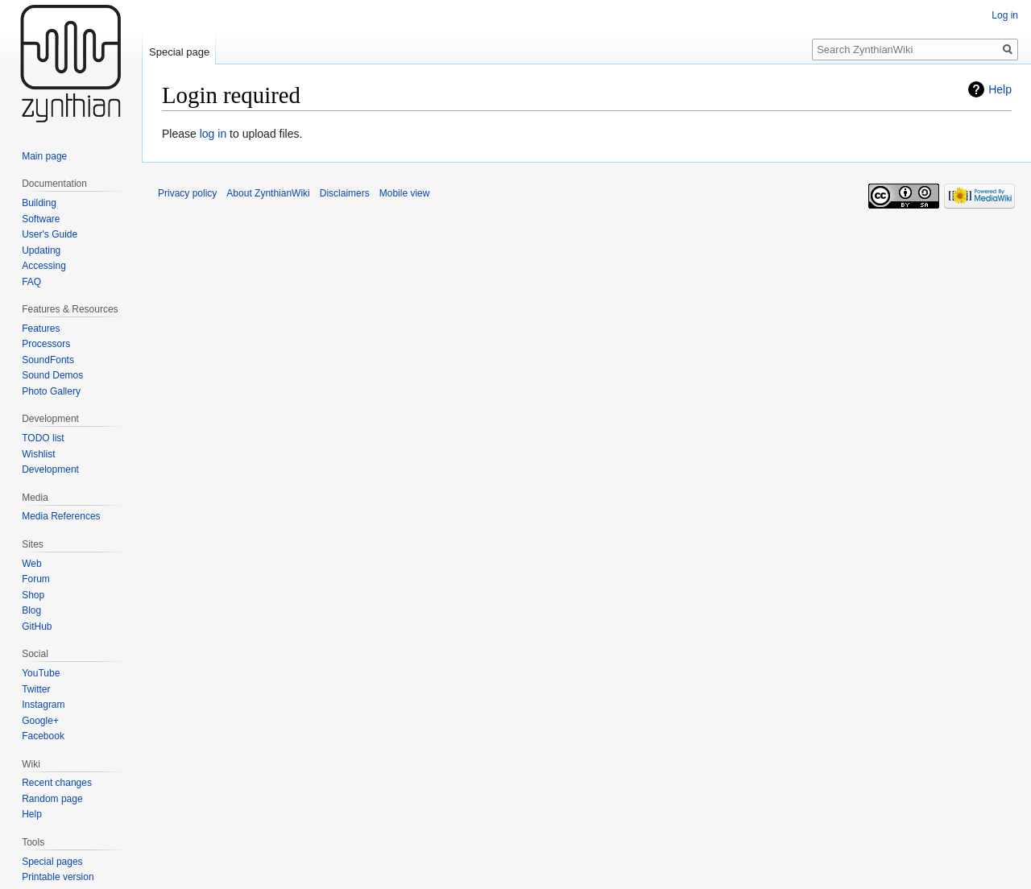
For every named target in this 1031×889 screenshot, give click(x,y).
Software (41, 219)
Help (1000, 89)
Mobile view (404, 193)
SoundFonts (48, 360)
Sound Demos (52, 375)
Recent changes (57, 782)
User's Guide (49, 234)
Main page (44, 156)
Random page (52, 798)
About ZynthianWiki (267, 193)
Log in (1005, 15)
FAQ (31, 281)
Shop (33, 595)
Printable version (57, 877)
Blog (31, 610)
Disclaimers (345, 193)
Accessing (44, 265)
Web (31, 563)
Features (41, 328)
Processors (46, 343)
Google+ (40, 720)
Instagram (43, 704)
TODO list (43, 438)
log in (213, 133)
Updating (41, 250)
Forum (36, 579)
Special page (179, 52)
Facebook (43, 736)
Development (50, 469)
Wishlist (38, 454)
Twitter (36, 689)
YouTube (41, 673)
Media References (61, 516)
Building (39, 203)
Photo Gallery (51, 391)
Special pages (52, 861)
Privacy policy (187, 193)
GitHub (37, 626)
